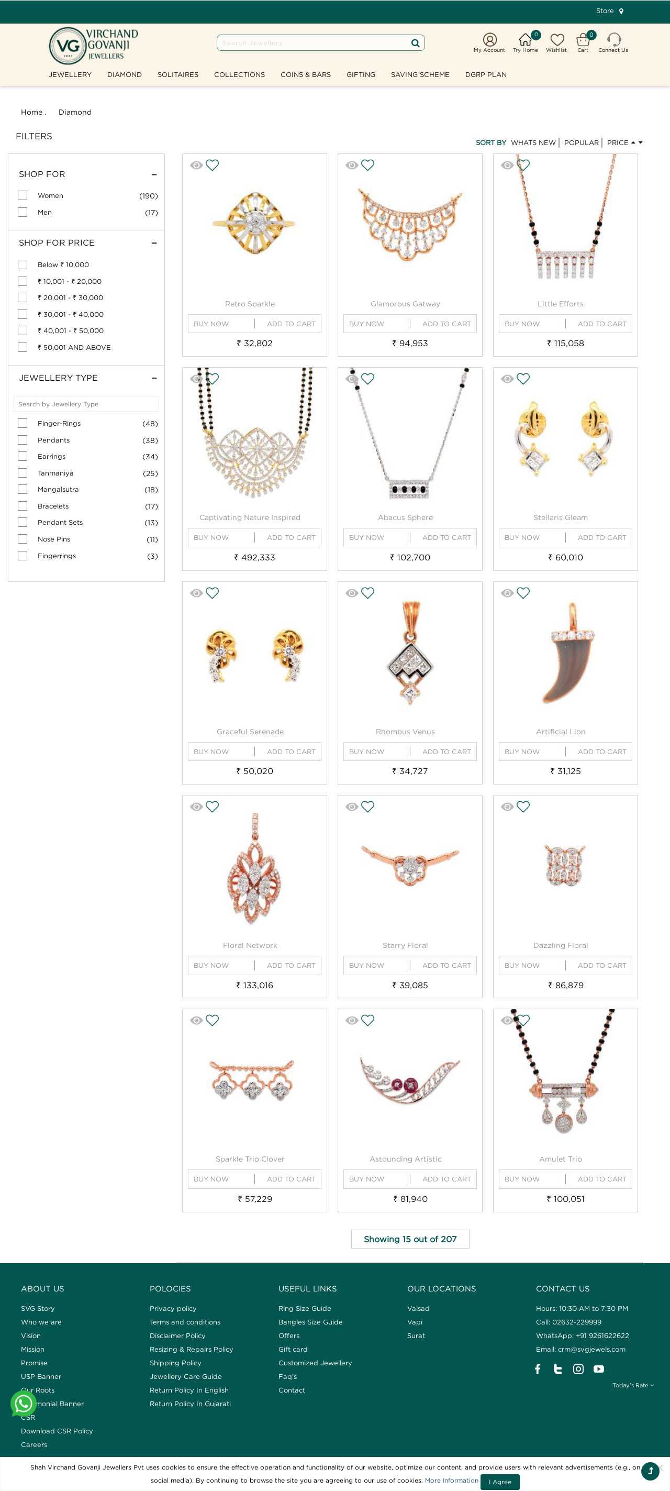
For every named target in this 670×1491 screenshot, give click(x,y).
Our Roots (37, 1390)
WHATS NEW (533, 142)
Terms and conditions (185, 1322)
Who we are (41, 1322)
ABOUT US (42, 1288)
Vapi (414, 1322)
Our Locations (441, 1288)
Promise (34, 1362)
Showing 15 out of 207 (410, 1239)
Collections (239, 74)
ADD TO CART (291, 323)
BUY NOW (211, 323)
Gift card (293, 1349)
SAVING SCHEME (420, 74)
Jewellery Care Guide (186, 1376)
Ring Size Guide (304, 1308)
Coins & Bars (306, 74)
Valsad (418, 1308)
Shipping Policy (176, 1362)
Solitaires (178, 74)
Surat (416, 1335)
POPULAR (581, 142)
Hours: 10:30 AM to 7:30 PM (582, 1308)
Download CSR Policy (57, 1430)
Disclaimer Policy (178, 1335)
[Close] (660, 1467)
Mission (32, 1349)
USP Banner (41, 1376)
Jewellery (70, 74)
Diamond (124, 74)
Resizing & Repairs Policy (191, 1349)
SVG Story (38, 1308)
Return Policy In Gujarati (190, 1403)
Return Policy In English (189, 1390)
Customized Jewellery (315, 1362)
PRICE (625, 142)
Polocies (170, 1288)
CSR (28, 1417)
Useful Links (307, 1288)
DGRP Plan (486, 74)
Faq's (287, 1376)
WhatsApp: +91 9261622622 (582, 1335)
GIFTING (361, 74)
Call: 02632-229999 (568, 1322)
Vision (31, 1335)
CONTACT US (563, 1288)
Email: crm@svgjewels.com (581, 1349)
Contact (291, 1390)
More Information (451, 1480)
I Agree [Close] (500, 1481)
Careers (34, 1444)
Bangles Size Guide (310, 1322)
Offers (288, 1335)
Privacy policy (173, 1308)
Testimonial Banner (52, 1403)
